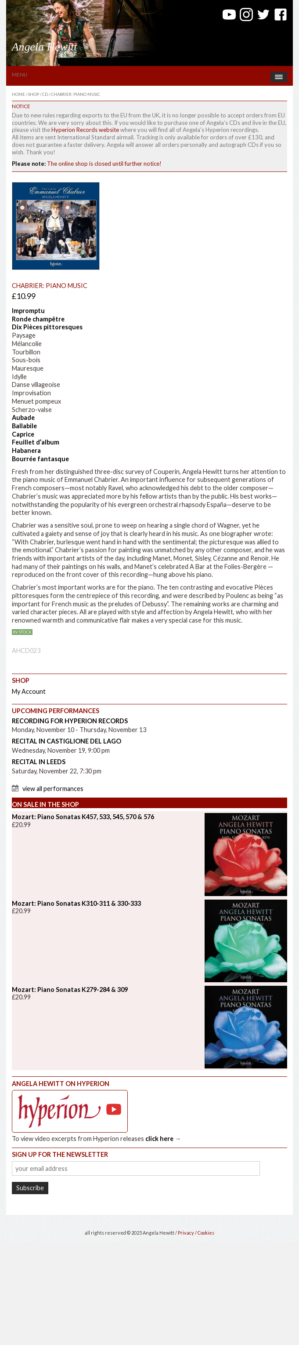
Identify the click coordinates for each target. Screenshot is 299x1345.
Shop (33, 94)
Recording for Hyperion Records (70, 721)
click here (159, 1138)
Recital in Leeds (38, 761)
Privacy (186, 1233)
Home (18, 94)
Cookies (206, 1233)
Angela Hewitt (44, 46)
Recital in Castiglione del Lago (66, 741)
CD (45, 94)
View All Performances (52, 788)
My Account (29, 691)
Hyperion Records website (85, 129)
